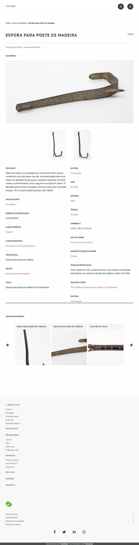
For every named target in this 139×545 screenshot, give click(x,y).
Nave (8, 443)
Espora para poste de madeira (18, 273)
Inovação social (12, 416)
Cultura (9, 409)
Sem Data (74, 187)
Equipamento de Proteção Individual (20, 246)
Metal (73, 201)
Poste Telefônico (77, 287)
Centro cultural (12, 460)
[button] (8, 345)
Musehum (10, 467)
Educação (10, 413)
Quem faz (10, 420)
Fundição (74, 214)
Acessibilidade (12, 517)
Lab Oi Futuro (11, 463)
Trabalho (9, 232)
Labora (9, 439)
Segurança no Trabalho (94, 287)
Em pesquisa (76, 173)
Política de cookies (13, 524)
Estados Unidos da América (82, 242)
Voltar (130, 34)
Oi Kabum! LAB (12, 450)
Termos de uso (12, 514)
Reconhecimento (13, 423)
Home (8, 23)
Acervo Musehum (19, 23)
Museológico (11, 204)
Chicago (74, 256)
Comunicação (76, 301)
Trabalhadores (111, 287)
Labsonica (10, 446)
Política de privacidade (15, 521)
